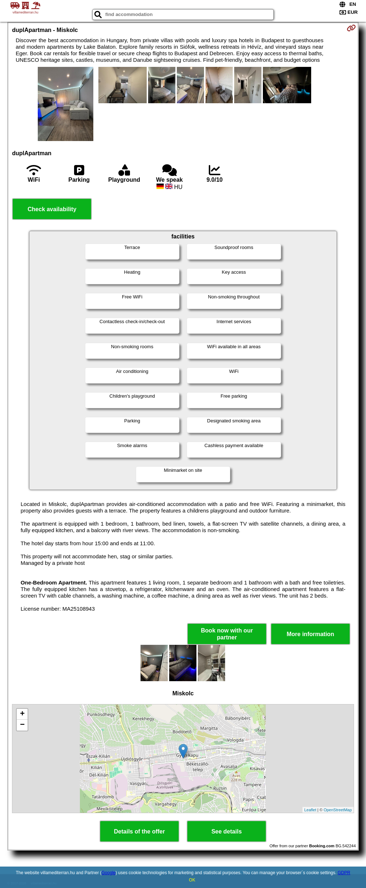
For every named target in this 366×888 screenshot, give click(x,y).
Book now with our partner (227, 633)
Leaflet (310, 810)
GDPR (344, 872)
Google (109, 872)
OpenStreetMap (338, 810)
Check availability (52, 209)
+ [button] (22, 714)
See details (226, 831)
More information (310, 634)
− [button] (22, 725)
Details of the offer (139, 831)
